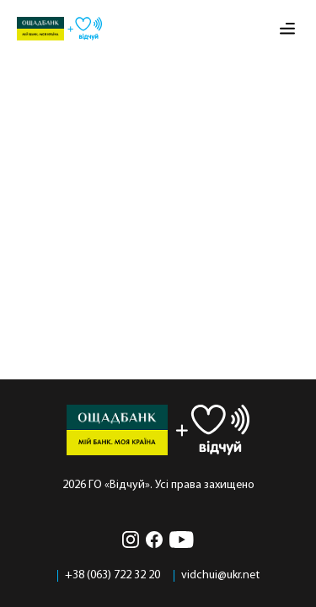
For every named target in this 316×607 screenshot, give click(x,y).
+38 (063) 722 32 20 (112, 576)
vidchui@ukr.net (220, 576)
